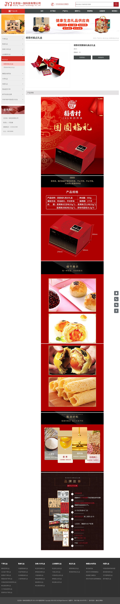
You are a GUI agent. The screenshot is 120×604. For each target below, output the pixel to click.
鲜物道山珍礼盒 (57, 579)
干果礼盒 (4, 564)
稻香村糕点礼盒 (8, 64)
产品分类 (13, 11)
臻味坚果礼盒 (5, 568)
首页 (42, 11)
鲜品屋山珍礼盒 (57, 582)
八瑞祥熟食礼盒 (23, 579)
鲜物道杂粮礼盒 (40, 572)
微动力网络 (99, 600)
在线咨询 (101, 57)
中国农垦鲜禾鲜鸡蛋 (109, 568)
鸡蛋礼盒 (106, 564)
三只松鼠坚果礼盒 (6, 589)
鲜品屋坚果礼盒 (6, 585)
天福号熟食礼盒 (23, 572)
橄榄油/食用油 (91, 564)
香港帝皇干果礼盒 (6, 592)
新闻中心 (77, 11)
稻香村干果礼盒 (6, 575)
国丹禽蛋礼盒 (107, 579)
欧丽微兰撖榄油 (91, 575)
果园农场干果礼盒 (6, 579)
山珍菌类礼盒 (57, 564)
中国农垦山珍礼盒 (57, 575)
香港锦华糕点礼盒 (9, 67)
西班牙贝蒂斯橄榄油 (92, 572)
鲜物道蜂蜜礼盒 (40, 579)
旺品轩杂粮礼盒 (40, 568)
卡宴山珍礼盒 (56, 572)
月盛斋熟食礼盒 (23, 568)
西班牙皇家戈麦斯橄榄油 (93, 579)
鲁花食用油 (89, 568)
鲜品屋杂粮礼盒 (40, 585)
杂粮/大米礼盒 (40, 564)
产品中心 (65, 11)
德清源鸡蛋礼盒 (108, 572)
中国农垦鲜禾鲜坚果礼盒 (8, 582)
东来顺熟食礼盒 (23, 575)
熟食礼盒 (21, 564)
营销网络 (90, 11)
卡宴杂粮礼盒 (39, 575)
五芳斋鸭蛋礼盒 (108, 575)
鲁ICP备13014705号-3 (80, 600)
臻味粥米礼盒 (39, 582)
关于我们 (53, 11)
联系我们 (82, 57)
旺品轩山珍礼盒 (57, 568)
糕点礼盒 (105, 38)
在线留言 (102, 11)
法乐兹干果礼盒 (6, 572)
